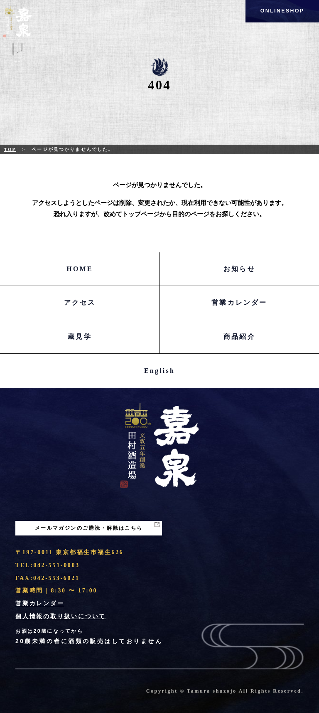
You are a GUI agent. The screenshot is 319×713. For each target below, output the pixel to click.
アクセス (80, 302)
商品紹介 (239, 336)
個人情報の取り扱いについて (60, 616)
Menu (17, 54)
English (159, 370)
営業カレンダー (239, 302)
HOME (79, 268)
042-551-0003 (56, 565)
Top (10, 149)
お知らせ (239, 268)
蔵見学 (80, 336)
